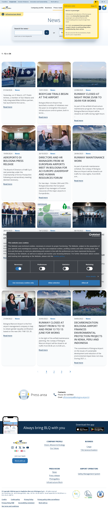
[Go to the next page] (70, 372)
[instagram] (12, 447)
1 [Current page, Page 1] (46, 371)
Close (94, 6)
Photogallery (54, 479)
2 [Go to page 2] (54, 371)
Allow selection (54, 283)
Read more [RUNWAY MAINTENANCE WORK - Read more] (78, 181)
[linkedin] (24, 447)
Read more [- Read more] (7, 107)
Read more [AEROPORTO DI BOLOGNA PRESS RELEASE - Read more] (7, 184)
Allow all (85, 283)
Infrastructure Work (13, 14)
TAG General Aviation (89, 450)
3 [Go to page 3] (61, 371)
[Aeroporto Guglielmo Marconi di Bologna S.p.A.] (6, 7)
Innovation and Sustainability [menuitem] (38, 2)
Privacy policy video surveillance (48, 499)
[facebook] (16, 447)
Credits (4, 499)
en (23, 451)
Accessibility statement (26, 503)
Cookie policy (59, 256)
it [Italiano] (17, 451)
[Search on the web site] (99, 8)
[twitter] (20, 447)
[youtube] (27, 447)
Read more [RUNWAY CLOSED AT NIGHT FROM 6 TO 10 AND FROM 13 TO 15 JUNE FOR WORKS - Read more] (43, 350)
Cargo (89, 446)
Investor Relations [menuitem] (23, 2)
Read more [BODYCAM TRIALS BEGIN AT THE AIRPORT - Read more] (43, 117)
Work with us (54, 2)
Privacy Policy (28, 499)
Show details (91, 276)
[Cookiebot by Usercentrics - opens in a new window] (90, 235)
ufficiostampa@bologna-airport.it (76, 397)
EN (103, 2)
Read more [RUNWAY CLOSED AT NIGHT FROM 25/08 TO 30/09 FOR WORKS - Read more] (78, 120)
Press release (54, 475)
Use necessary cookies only (23, 283)
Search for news (28, 32)
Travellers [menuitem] (5, 2)
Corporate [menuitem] (12, 2)
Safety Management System (89, 474)
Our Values (54, 448)
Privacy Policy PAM (8, 503)
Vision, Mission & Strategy (54, 445)
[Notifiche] (96, 2)
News (54, 472)
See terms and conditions (10, 506)
